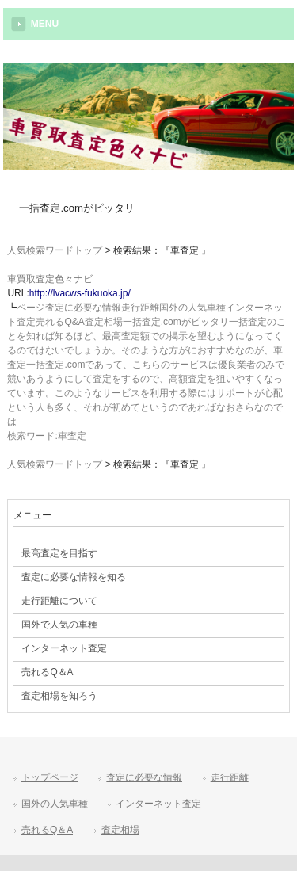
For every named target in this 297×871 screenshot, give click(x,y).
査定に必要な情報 (144, 777)
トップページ (49, 777)
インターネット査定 (158, 803)
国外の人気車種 (54, 803)
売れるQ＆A (47, 829)
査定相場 (120, 829)
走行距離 (230, 777)
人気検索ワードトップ (54, 250)
